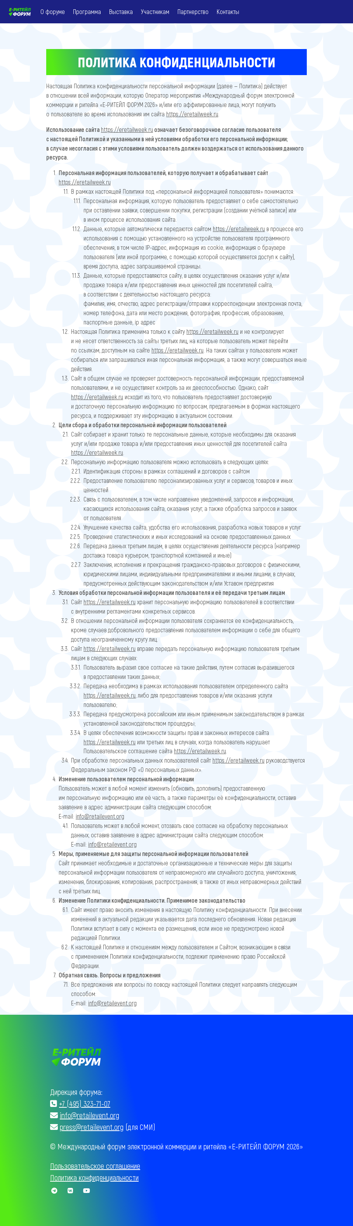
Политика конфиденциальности (94, 1177)
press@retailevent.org (91, 1126)
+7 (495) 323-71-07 (84, 1103)
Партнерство (193, 11)
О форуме (53, 11)
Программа (88, 11)
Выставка (122, 11)
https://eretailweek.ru (195, 114)
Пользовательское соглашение (95, 1165)
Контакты (228, 11)
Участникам (156, 11)
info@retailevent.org (101, 817)
